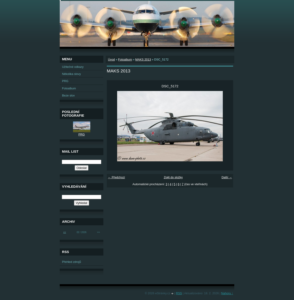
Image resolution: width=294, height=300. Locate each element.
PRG (65, 81)
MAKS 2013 (143, 59)
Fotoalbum (125, 59)
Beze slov (68, 95)
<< (64, 232)
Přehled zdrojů (71, 262)
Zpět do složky (173, 177)
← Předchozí (116, 177)
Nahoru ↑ (227, 293)
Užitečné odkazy (73, 67)
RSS (179, 293)
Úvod (111, 59)
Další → (226, 177)
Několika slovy (71, 74)
